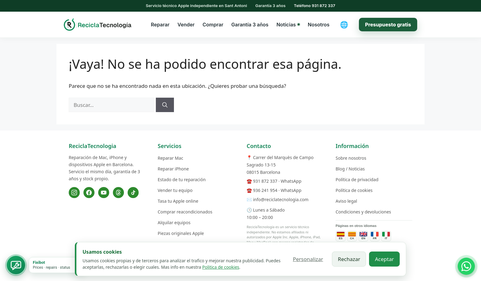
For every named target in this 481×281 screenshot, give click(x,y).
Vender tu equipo (175, 190)
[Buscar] (165, 105)
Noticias (288, 24)
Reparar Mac (170, 158)
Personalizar (308, 259)
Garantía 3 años (249, 24)
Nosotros (318, 24)
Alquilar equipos (174, 222)
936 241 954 (265, 190)
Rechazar (349, 259)
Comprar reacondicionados (185, 212)
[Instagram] (74, 192)
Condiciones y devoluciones (363, 212)
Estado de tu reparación (182, 179)
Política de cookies (354, 190)
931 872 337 (265, 181)
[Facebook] (88, 192)
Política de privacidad (357, 179)
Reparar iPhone (173, 169)
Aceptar (384, 259)
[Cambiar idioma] (344, 24)
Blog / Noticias (350, 169)
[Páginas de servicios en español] (341, 236)
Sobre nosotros (351, 158)
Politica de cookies (220, 267)
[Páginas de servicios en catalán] (352, 236)
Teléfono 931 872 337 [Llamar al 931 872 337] (314, 5)
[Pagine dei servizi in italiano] (386, 236)
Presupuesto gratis (388, 24)
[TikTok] (133, 192)
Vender (186, 24)
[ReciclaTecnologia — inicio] (97, 24)
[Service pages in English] (363, 236)
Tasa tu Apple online (178, 201)
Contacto (259, 146)
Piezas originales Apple (181, 233)
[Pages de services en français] (375, 236)
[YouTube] (103, 192)
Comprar (212, 24)
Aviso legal (346, 201)
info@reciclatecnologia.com (281, 199)
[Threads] (118, 192)
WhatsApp (291, 181)
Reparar (160, 24)
